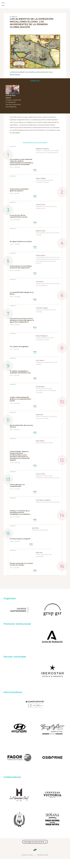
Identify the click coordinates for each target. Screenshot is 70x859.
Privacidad (42, 855)
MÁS (35, 170)
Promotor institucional (17, 624)
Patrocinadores (13, 692)
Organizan (10, 598)
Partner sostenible (15, 656)
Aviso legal (27, 855)
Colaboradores (12, 777)
